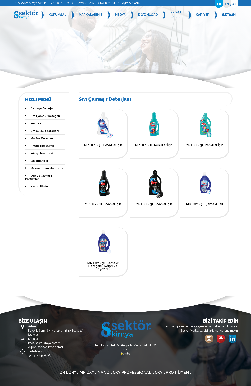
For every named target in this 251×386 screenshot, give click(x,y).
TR (219, 4)
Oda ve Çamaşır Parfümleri (38, 177)
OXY (159, 372)
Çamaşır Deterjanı (43, 108)
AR (234, 4)
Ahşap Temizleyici (43, 145)
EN (227, 4)
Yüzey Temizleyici (43, 153)
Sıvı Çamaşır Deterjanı (46, 116)
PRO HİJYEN (178, 372)
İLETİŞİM (229, 15)
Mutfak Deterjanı (42, 138)
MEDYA (120, 15)
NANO (103, 372)
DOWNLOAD (148, 15)
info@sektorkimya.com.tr (30, 3)
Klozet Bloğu (39, 186)
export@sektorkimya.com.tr (45, 347)
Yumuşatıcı (38, 123)
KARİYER (202, 15)
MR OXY (87, 372)
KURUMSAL (57, 15)
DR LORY (68, 372)
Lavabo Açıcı (39, 160)
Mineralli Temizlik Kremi (47, 168)
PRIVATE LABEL (176, 14)
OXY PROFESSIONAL (132, 372)
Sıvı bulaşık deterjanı (45, 130)
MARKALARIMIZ (91, 15)
